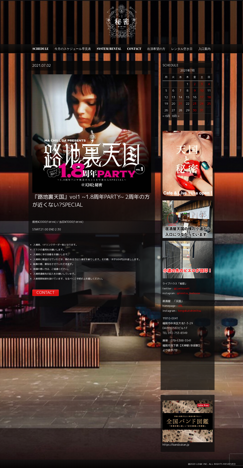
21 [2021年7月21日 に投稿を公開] (180, 104)
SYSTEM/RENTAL (109, 49)
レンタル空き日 (182, 49)
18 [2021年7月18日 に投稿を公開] (209, 97)
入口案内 (204, 49)
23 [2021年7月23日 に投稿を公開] (194, 104)
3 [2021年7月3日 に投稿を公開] (202, 84)
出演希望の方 (156, 49)
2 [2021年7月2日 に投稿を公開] (195, 84)
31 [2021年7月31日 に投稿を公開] (202, 110)
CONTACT (134, 49)
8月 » (175, 116)
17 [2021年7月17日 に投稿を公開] (202, 97)
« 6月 (166, 116)
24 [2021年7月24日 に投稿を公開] (202, 104)
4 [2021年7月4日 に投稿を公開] (209, 84)
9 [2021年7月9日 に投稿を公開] (195, 91)
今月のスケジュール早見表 (72, 49)
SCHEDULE (40, 49)
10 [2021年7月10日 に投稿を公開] (202, 91)
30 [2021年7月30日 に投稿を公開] (194, 110)
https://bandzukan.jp (176, 444)
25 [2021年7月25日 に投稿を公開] (209, 104)
